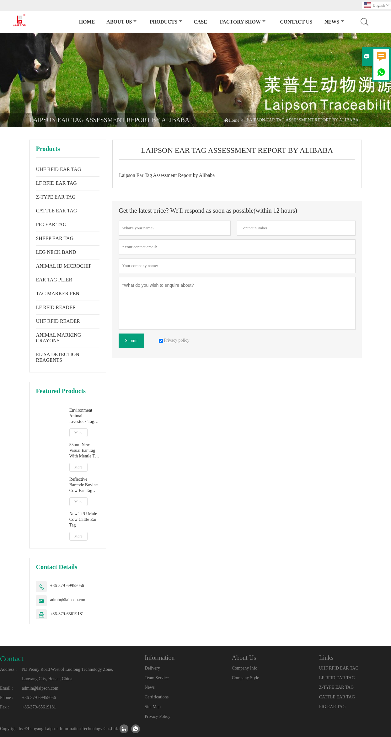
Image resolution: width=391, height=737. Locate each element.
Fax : (4, 707)
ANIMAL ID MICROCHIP (63, 266)
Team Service (157, 678)
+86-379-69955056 (67, 585)
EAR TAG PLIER (54, 279)
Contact (12, 658)
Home (87, 21)
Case (200, 21)
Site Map (153, 706)
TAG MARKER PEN (57, 293)
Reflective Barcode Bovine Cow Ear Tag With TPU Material (83, 485)
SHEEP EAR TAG (54, 238)
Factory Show (242, 21)
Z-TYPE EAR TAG (55, 197)
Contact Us (296, 21)
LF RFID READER (56, 307)
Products (166, 21)
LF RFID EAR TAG (56, 183)
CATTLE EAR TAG (56, 210)
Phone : (6, 697)
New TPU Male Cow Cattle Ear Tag (83, 519)
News (334, 21)
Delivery (152, 668)
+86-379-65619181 (67, 613)
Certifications (157, 697)
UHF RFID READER (58, 321)
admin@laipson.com (68, 599)
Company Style (245, 678)
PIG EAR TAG (51, 224)
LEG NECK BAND (56, 252)
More (78, 432)
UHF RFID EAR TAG (58, 169)
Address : (8, 669)
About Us (121, 21)
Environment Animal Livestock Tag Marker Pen (81, 416)
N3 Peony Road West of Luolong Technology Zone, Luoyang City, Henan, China (67, 674)
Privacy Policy (157, 716)
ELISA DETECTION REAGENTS (57, 357)
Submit (131, 340)
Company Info (244, 668)
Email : (6, 688)
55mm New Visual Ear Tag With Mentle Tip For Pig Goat (84, 450)
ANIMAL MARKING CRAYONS (58, 337)
